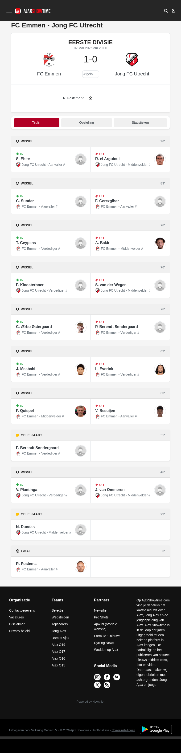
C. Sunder (25, 201)
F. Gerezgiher (107, 201)
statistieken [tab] (140, 122)
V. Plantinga (26, 490)
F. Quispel (25, 411)
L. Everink (104, 369)
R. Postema (26, 564)
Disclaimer (17, 624)
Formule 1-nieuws (107, 636)
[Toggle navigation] (10, 10)
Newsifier (101, 610)
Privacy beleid (19, 631)
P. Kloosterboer (30, 285)
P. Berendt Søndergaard (116, 327)
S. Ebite (23, 159)
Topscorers (60, 624)
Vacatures (16, 617)
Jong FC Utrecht (132, 73)
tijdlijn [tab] (36, 122)
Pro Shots (101, 617)
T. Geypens (26, 243)
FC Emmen (49, 73)
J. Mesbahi (25, 369)
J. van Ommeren (110, 490)
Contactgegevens (22, 610)
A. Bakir (102, 243)
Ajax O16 (58, 658)
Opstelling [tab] (86, 122)
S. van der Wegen (111, 285)
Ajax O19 (58, 645)
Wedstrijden (60, 617)
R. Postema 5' (73, 98)
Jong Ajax (59, 631)
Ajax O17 (58, 651)
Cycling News (104, 643)
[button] (166, 10)
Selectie (57, 610)
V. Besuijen (105, 411)
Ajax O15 (58, 665)
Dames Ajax (60, 638)
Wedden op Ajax (106, 650)
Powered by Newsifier (90, 701)
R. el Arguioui (107, 159)
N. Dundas (25, 527)
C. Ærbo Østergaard (34, 327)
